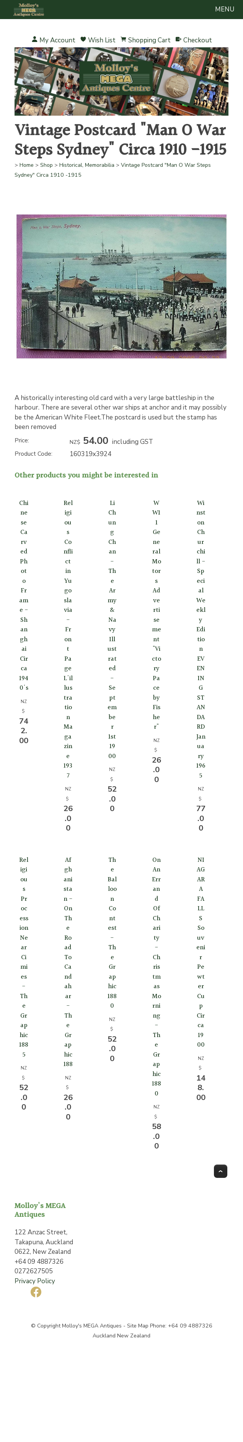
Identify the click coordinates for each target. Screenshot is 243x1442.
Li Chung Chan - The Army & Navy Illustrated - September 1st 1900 (112, 629)
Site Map (137, 1325)
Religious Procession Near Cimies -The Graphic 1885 (23, 957)
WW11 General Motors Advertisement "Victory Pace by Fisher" (156, 615)
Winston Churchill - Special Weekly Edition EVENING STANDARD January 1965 (200, 639)
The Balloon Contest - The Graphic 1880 (112, 933)
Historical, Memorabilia (86, 165)
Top (220, 1171)
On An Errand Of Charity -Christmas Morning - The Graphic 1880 (156, 977)
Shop (46, 165)
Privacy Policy (35, 1281)
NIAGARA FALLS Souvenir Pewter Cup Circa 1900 (200, 952)
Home (27, 165)
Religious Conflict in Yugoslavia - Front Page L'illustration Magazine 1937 (68, 639)
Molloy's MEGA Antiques (92, 1325)
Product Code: (33, 454)
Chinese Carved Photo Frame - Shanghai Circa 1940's (23, 596)
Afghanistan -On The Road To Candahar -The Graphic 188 (68, 962)
